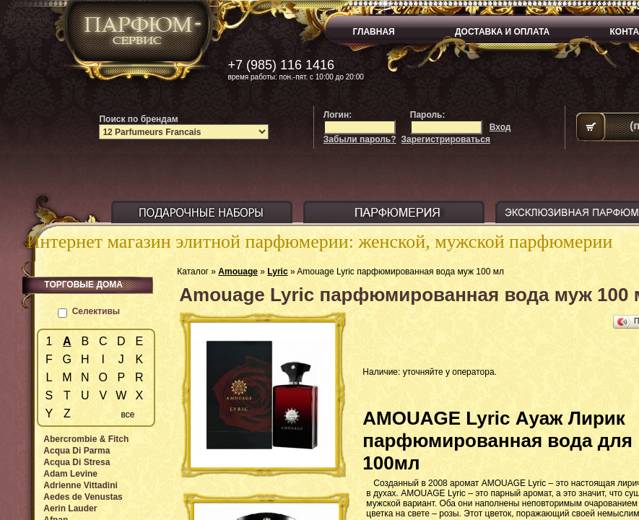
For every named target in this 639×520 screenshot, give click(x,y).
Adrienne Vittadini (80, 485)
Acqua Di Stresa (76, 462)
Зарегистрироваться (445, 139)
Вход (500, 127)
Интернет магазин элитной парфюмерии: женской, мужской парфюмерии (320, 241)
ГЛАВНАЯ (374, 32)
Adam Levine (70, 474)
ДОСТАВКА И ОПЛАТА (502, 32)
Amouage (238, 271)
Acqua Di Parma (76, 451)
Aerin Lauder (70, 508)
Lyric (277, 271)
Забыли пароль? (359, 139)
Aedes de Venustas (82, 497)
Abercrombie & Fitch (86, 439)
